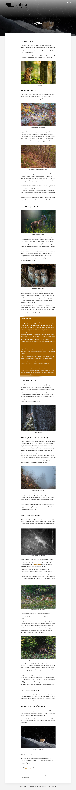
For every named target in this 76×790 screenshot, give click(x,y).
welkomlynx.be (37, 564)
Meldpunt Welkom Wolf (26, 768)
